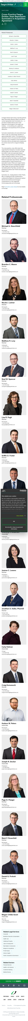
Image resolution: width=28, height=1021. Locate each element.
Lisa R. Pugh (14, 56)
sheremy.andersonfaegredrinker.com (10, 539)
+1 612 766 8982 (5, 691)
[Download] (2, 23)
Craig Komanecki (14, 84)
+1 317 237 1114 (5, 346)
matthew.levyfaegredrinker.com (9, 348)
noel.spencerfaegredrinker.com (9, 386)
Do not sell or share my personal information (14, 527)
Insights (22, 996)
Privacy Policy (9, 1005)
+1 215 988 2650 (5, 767)
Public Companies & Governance (11, 955)
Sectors (17, 996)
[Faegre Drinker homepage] (8, 5)
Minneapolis (4, 230)
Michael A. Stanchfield (14, 36)
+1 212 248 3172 (5, 920)
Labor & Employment (9, 943)
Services (12, 996)
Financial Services (8, 965)
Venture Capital (7, 953)
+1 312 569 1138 (5, 652)
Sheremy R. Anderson (14, 68)
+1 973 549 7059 (5, 614)
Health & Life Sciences (9, 967)
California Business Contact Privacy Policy (13, 1008)
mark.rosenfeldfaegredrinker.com (10, 845)
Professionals (6, 996)
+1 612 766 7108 (5, 270)
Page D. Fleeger (14, 96)
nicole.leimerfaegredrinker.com (9, 310)
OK (14, 521)
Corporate (6, 934)
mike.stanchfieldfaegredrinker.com (10, 233)
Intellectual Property (8, 941)
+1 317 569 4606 (5, 538)
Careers (14, 999)
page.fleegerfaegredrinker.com (9, 807)
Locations (9, 999)
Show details (20, 515)
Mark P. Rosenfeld (14, 100)
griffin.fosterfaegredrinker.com (9, 463)
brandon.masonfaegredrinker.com (10, 271)
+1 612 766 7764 (5, 232)
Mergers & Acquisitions (9, 948)
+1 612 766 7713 (5, 882)
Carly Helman (14, 80)
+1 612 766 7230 (5, 805)
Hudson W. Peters (14, 88)
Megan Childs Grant (14, 108)
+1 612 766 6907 (5, 729)
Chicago (3, 651)
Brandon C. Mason (14, 40)
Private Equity (7, 951)
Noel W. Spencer (14, 52)
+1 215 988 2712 (5, 576)
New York (4, 919)
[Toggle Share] (5, 23)
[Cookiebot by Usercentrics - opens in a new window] (20, 491)
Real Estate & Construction (10, 946)
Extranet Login (21, 999)
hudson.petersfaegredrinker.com (9, 730)
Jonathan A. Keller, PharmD (14, 76)
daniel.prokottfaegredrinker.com (9, 883)
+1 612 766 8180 (5, 385)
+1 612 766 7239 (5, 308)
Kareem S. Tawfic (14, 64)
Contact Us (3, 1005)
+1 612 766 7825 (5, 423)
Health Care (7, 939)
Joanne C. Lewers (14, 72)
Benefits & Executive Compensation (12, 936)
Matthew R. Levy (14, 48)
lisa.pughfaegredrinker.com (8, 424)
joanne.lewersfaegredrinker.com (9, 577)
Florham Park (5, 613)
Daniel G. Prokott (14, 104)
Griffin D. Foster (14, 60)
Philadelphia (4, 574)
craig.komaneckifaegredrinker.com (10, 692)
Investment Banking (8, 970)
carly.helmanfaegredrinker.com (9, 654)
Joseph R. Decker (14, 92)
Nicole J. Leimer (14, 44)
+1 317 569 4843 (5, 461)
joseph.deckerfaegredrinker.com (9, 769)
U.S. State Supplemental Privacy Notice (20, 1005)
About (5, 999)
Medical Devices (8, 972)
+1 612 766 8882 (5, 844)
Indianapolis (4, 345)
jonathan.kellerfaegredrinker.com (9, 616)
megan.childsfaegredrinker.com (9, 922)
